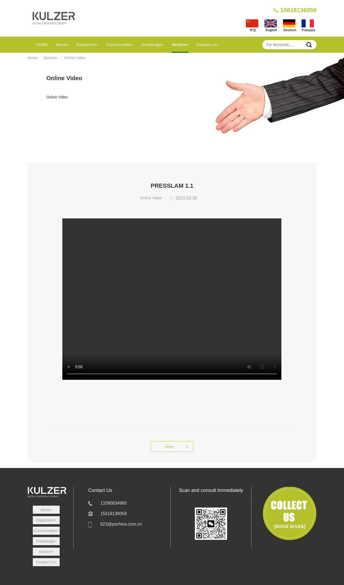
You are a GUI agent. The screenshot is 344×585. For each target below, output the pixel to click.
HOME (41, 44)
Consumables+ (119, 44)
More (172, 447)
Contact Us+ (207, 44)
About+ (62, 44)
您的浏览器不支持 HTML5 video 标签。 (171, 299)
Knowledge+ (152, 44)
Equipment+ (87, 44)
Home (32, 58)
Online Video (74, 58)
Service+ (180, 44)
